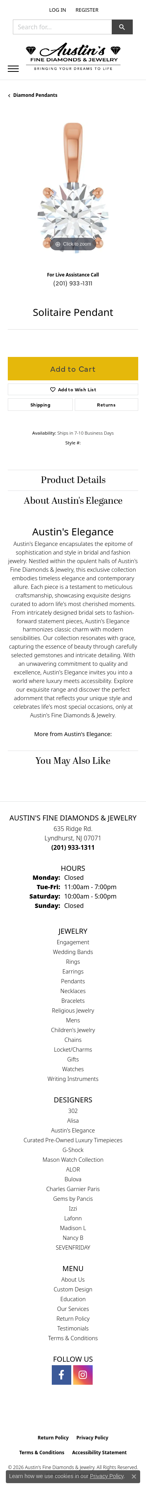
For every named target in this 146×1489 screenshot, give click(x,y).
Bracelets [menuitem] (73, 1000)
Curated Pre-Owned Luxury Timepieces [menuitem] (73, 1140)
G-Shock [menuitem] (73, 1150)
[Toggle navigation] (13, 69)
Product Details (73, 480)
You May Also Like (73, 761)
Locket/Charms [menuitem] (73, 1049)
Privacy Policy (92, 1437)
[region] (73, 188)
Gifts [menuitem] (73, 1059)
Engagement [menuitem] (73, 942)
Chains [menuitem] (73, 1039)
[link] (86, 10)
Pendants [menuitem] (73, 981)
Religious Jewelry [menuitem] (73, 1010)
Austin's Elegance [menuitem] (73, 1130)
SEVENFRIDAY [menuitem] (73, 1247)
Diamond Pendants (35, 95)
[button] (56, 10)
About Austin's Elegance (73, 501)
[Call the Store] (73, 847)
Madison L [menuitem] (73, 1228)
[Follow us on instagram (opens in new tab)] (83, 1375)
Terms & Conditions (73, 1338)
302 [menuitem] (73, 1111)
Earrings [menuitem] (72, 971)
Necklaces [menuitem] (73, 991)
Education (73, 1299)
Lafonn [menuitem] (73, 1218)
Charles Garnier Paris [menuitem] (73, 1189)
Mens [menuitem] (73, 1020)
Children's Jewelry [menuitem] (73, 1030)
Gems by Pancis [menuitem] (73, 1198)
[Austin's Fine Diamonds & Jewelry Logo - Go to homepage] (73, 57)
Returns (106, 404)
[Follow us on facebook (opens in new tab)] (61, 1375)
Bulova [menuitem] (73, 1179)
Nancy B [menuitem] (73, 1237)
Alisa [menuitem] (73, 1120)
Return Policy (73, 1318)
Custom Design (73, 1289)
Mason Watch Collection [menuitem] (72, 1159)
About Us (72, 1279)
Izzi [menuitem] (73, 1208)
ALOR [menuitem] (73, 1169)
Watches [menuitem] (73, 1069)
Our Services (73, 1308)
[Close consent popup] (134, 1476)
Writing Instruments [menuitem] (73, 1078)
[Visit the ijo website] (86, 1414)
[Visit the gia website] (60, 1414)
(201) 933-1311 (73, 282)
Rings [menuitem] (73, 961)
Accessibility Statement (99, 1452)
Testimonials (73, 1328)
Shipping (40, 404)
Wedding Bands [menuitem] (73, 952)
